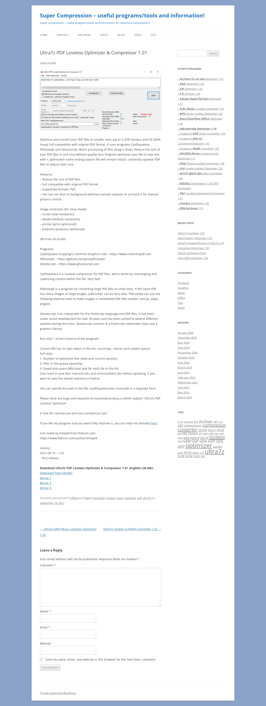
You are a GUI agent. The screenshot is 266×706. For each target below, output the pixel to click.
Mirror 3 (45, 488)
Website (45, 643)
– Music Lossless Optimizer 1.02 (200, 114)
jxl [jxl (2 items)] (207, 437)
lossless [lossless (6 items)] (217, 437)
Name (45, 611)
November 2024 (187, 352)
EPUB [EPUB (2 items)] (220, 430)
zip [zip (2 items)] (203, 456)
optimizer (130, 498)
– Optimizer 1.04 (191, 84)
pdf (139, 498)
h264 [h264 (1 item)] (205, 433)
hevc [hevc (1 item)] (180, 437)
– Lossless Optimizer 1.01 (201, 109)
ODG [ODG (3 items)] (203, 440)
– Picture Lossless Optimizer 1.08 (201, 163)
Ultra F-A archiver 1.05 (191, 233)
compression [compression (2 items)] (193, 425)
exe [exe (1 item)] (179, 433)
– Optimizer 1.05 (190, 89)
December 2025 (187, 338)
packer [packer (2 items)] (217, 447)
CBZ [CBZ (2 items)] (180, 425)
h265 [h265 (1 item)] (211, 433)
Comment (48, 565)
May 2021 (184, 392)
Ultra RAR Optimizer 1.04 (193, 258)
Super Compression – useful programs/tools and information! (122, 15)
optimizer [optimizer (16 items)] (199, 445)
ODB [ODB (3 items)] (187, 440)
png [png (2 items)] (180, 453)
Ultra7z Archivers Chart (192, 253)
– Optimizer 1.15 (200, 79)
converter (99, 498)
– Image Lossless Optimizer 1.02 (200, 168)
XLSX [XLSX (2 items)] (196, 456)
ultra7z (147, 498)
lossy (120, 498)
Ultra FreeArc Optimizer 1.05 (195, 238)
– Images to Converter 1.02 (198, 148)
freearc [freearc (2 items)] (193, 433)
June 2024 (184, 362)
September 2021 (188, 382)
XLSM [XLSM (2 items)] (189, 456)
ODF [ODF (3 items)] (195, 440)
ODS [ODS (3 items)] (219, 440)
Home (43, 35)
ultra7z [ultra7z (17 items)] (214, 451)
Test (153, 35)
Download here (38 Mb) (56, 473)
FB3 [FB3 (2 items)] (184, 433)
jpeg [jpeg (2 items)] (186, 437)
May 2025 (184, 342)
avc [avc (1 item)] (221, 421)
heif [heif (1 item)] (222, 433)
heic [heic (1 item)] (216, 433)
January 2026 (185, 333)
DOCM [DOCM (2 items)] (202, 430)
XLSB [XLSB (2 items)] (181, 456)
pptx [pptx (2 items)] (195, 453)
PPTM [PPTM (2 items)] (188, 453)
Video (138, 35)
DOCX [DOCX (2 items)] (212, 430)
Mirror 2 (45, 483)
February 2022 (186, 377)
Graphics (63, 35)
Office (104, 35)
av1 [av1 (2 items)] (215, 422)
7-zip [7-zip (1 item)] (180, 421)
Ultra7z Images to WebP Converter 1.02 (132, 529)
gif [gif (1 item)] (200, 433)
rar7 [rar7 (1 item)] (202, 453)
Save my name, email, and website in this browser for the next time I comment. (101, 659)
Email (45, 627)
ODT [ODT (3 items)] (181, 446)
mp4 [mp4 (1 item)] (180, 441)
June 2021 (184, 387)
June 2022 (184, 372)
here (154, 423)
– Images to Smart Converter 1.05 (201, 133)
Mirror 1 (45, 478)
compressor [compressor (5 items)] (214, 425)
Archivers (84, 35)
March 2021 (185, 397)
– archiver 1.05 (189, 94)
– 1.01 (190, 208)
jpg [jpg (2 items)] (202, 437)
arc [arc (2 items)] (196, 422)
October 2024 (186, 357)
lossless (111, 498)
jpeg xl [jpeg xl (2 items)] (195, 437)
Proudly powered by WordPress (58, 693)
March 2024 (185, 367)
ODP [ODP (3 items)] (211, 440)
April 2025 (184, 347)
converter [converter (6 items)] (187, 429)
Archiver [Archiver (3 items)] (206, 421)
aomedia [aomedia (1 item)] (188, 421)
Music (121, 35)
